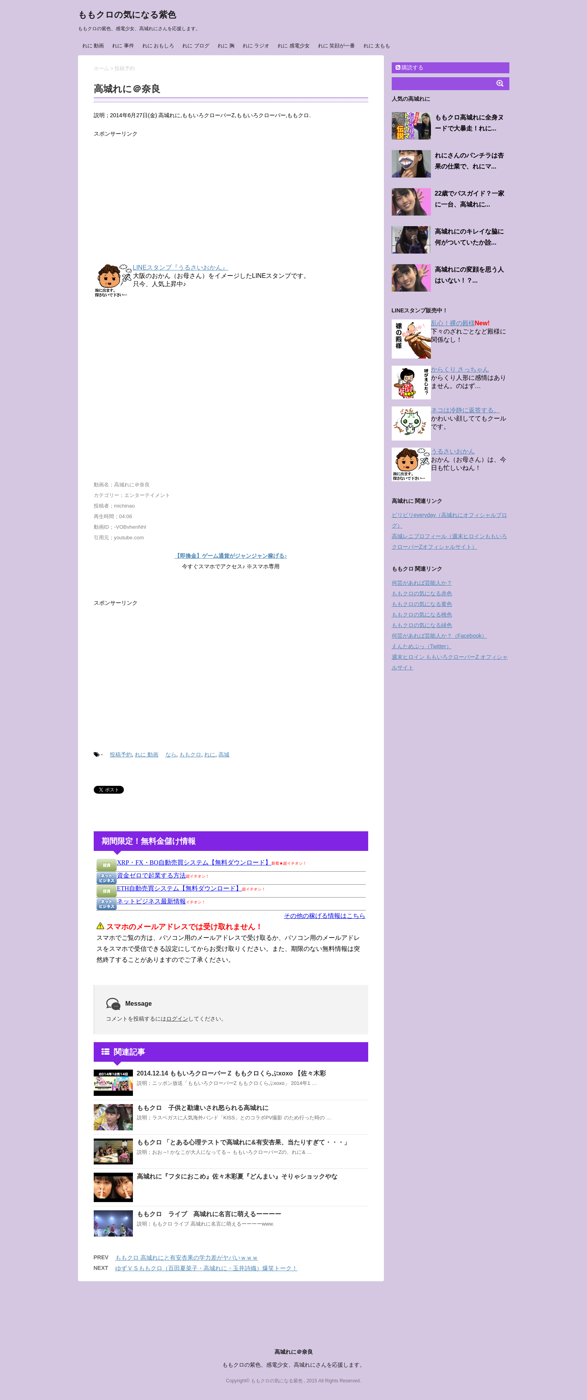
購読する (410, 67)
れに (209, 754)
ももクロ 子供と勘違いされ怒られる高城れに (203, 1107)
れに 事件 (123, 46)
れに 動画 (93, 46)
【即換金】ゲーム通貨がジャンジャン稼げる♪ (230, 556)
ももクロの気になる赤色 (422, 593)
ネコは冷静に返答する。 (465, 410)
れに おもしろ (158, 46)
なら (170, 754)
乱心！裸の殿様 (453, 323)
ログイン (177, 1019)
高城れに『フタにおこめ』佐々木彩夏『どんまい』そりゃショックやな (237, 1176)
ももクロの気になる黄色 (422, 604)
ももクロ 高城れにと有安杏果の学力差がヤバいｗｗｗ (186, 1257)
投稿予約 (121, 754)
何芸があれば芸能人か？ (422, 583)
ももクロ (190, 754)
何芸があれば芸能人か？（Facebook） (439, 636)
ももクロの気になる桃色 (422, 614)
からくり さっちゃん (460, 369)
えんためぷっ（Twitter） (422, 646)
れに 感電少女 (294, 46)
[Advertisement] (231, 202)
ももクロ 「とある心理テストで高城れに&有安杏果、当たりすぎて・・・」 (243, 1142)
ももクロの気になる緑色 (422, 625)
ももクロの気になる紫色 (127, 15)
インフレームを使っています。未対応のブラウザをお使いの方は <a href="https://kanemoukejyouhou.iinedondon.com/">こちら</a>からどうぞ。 (231, 917)
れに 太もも (377, 46)
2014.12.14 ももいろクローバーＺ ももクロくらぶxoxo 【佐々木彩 (231, 1073)
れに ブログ (195, 46)
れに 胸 (226, 46)
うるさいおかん (453, 451)
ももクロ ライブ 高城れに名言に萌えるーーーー (209, 1214)
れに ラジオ (256, 46)
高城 (223, 754)
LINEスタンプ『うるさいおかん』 (181, 267)
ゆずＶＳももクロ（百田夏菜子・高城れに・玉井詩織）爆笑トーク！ (206, 1268)
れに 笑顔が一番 (336, 46)
